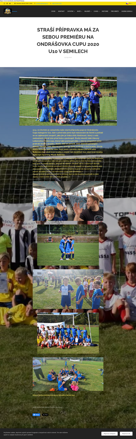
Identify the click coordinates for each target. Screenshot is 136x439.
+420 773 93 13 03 (56, 3)
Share (36, 414)
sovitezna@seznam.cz (42, 3)
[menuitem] (53, 11)
